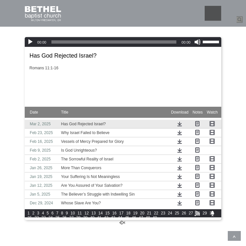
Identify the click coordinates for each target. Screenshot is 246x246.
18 (128, 213)
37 (71, 217)
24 (170, 213)
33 (43, 217)
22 (156, 213)
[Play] (30, 42)
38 (78, 217)
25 (177, 213)
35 (57, 217)
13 (93, 213)
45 (127, 217)
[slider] (113, 42)
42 (106, 217)
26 (184, 213)
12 (87, 213)
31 (30, 217)
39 (85, 217)
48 (148, 217)
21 (149, 213)
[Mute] (197, 42)
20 (142, 213)
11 (79, 213)
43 (113, 217)
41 (99, 217)
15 (107, 213)
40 (92, 217)
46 (134, 217)
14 (100, 213)
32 (36, 217)
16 (114, 213)
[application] (123, 42)
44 (120, 217)
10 (73, 213)
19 (135, 213)
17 (121, 213)
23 (163, 213)
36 (64, 217)
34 (50, 217)
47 (141, 217)
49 (155, 217)
